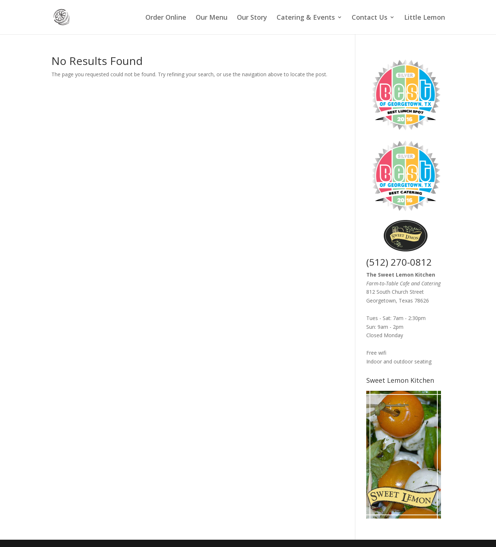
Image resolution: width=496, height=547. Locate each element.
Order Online (165, 18)
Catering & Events (306, 18)
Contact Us (369, 18)
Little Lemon (424, 18)
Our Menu (211, 18)
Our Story (252, 18)
